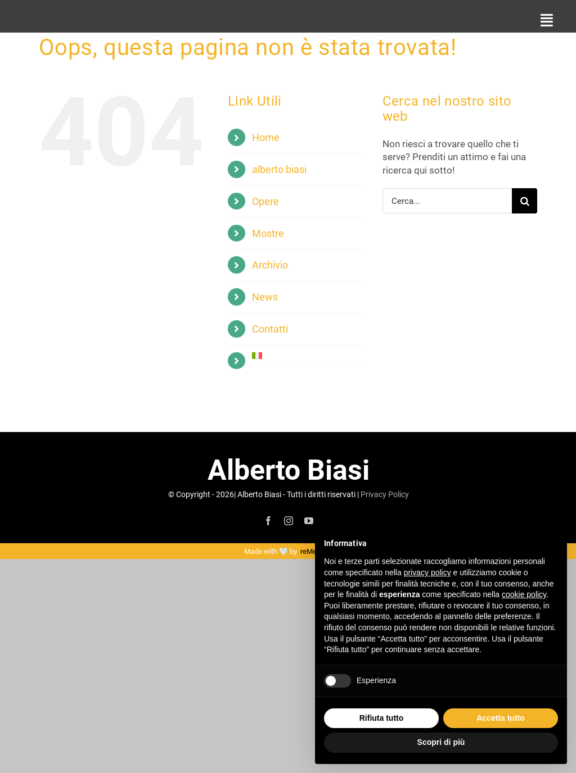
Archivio (270, 264)
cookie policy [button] (524, 594)
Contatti (270, 328)
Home (266, 137)
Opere (265, 201)
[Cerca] (524, 200)
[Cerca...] (447, 200)
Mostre (268, 233)
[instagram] (288, 520)
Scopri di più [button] (441, 742)
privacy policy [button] (427, 572)
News (265, 296)
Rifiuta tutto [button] (381, 717)
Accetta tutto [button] (500, 717)
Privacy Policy (385, 494)
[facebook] (268, 520)
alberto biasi (279, 169)
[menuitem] (309, 355)
